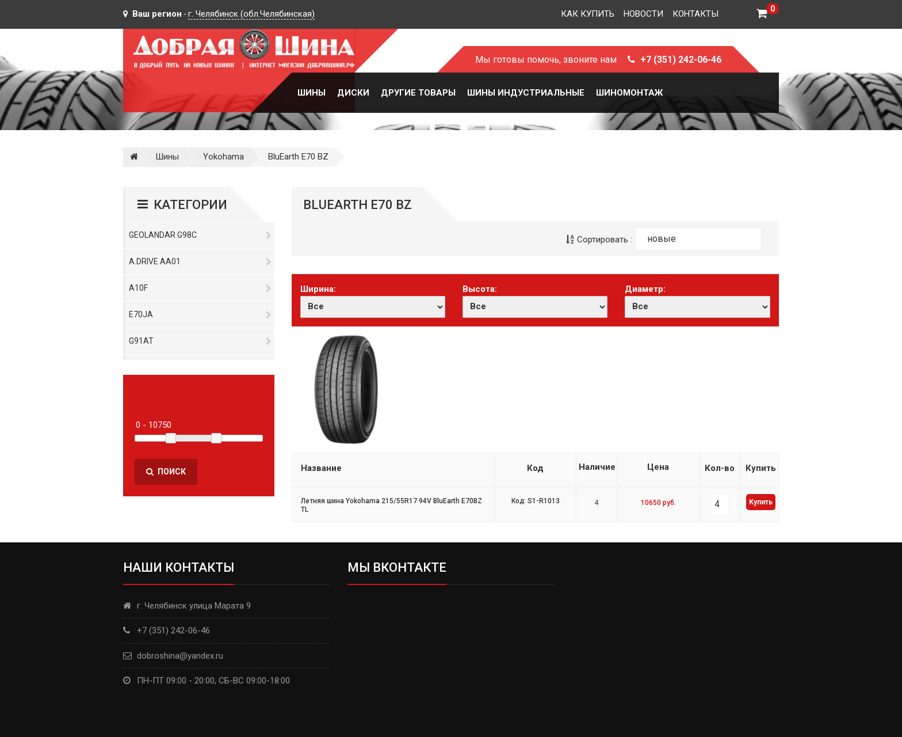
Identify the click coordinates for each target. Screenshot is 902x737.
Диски (353, 93)
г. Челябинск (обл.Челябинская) (251, 14)
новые (661, 238)
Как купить (587, 14)
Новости (643, 14)
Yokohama (223, 156)
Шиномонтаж (629, 93)
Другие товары (418, 93)
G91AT (200, 340)
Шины (311, 93)
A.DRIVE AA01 (200, 261)
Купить (761, 502)
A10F (200, 287)
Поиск (166, 471)
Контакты (695, 14)
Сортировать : (599, 239)
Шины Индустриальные (525, 93)
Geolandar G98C (200, 235)
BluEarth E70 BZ (298, 156)
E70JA (200, 314)
